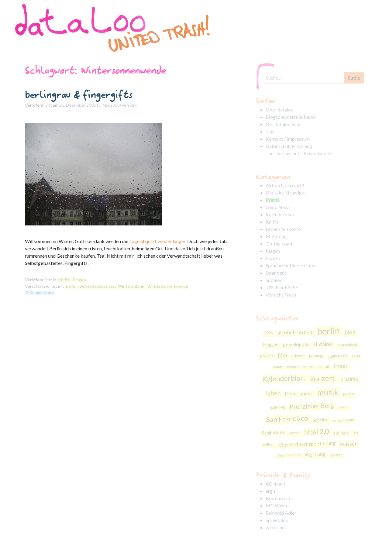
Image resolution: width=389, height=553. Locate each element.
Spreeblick (277, 520)
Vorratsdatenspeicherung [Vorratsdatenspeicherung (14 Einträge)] (307, 444)
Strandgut (276, 273)
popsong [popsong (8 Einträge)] (278, 407)
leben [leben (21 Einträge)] (273, 393)
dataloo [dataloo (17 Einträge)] (323, 344)
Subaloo (274, 280)
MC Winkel (278, 505)
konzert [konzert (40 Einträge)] (322, 378)
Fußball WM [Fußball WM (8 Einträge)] (337, 355)
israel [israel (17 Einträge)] (340, 365)
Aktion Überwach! (285, 185)
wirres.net (276, 527)
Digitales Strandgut (286, 192)
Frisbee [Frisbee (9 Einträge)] (298, 355)
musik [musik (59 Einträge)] (328, 392)
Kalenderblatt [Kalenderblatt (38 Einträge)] (284, 378)
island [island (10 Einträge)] (324, 366)
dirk (133, 105)
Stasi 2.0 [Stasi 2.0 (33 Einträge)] (316, 431)
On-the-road (279, 243)
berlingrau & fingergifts (79, 94)
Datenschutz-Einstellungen (303, 153)
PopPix (273, 258)
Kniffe (64, 279)
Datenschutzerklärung (289, 146)
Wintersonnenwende (167, 286)
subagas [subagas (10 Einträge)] (342, 433)
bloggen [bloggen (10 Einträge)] (270, 344)
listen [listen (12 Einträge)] (290, 394)
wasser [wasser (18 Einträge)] (348, 443)
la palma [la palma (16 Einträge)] (348, 379)
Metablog (276, 236)
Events (273, 200)
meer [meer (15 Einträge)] (307, 393)
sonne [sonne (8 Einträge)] (294, 433)
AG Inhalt (275, 483)
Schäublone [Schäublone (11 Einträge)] (273, 433)
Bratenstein (278, 498)
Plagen (79, 279)
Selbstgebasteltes (97, 286)
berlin (71, 286)
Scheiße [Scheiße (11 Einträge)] (320, 420)
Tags (271, 131)
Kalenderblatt (280, 214)
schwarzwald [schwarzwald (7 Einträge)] (343, 420)
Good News (278, 207)
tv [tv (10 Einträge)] (356, 432)
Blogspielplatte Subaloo (291, 117)
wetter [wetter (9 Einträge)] (336, 454)
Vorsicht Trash (281, 294)
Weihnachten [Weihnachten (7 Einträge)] (289, 455)
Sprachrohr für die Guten (291, 265)
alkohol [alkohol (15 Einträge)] (285, 332)
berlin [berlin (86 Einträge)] (328, 331)
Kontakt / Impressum (288, 139)
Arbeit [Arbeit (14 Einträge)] (306, 332)
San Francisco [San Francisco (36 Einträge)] (287, 419)
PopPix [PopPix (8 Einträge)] (348, 394)
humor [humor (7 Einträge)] (308, 367)
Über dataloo (280, 109)
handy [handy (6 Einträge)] (278, 367)
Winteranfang (131, 286)
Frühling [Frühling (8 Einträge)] (316, 356)
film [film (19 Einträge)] (282, 355)
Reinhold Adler (281, 513)
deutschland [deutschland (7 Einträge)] (346, 344)
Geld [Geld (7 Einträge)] (356, 356)
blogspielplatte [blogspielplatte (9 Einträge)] (296, 345)
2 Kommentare (40, 292)
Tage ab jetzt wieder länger (157, 241)
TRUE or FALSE (282, 287)
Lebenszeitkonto (283, 229)
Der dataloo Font (283, 124)
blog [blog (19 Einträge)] (350, 331)
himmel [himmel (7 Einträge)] (293, 366)
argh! (271, 491)
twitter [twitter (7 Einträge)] (268, 444)
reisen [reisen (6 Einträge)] (344, 407)
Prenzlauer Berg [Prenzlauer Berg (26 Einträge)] (312, 406)
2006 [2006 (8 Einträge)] (268, 333)
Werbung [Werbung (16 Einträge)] (315, 454)
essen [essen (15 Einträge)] (266, 355)
